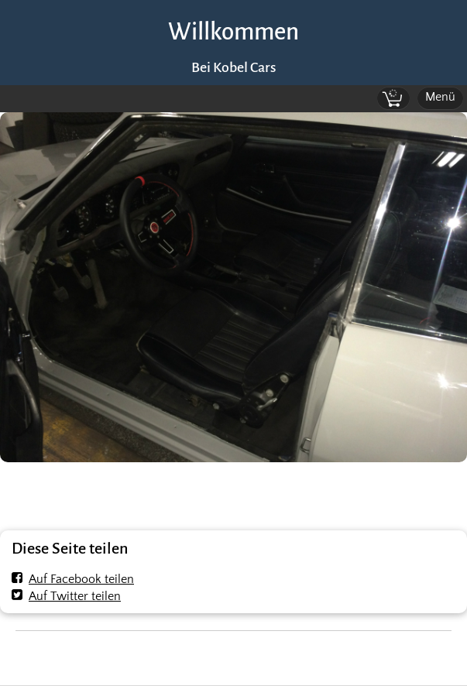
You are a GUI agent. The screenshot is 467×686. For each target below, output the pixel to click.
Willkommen (233, 32)
